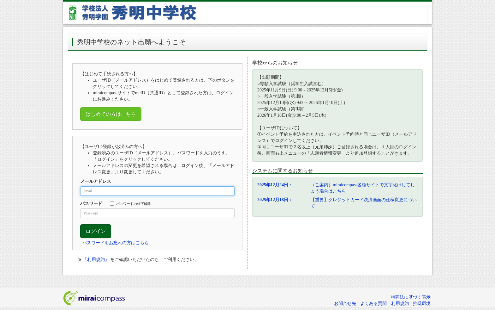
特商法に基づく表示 (411, 297)
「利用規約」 (96, 259)
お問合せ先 (345, 303)
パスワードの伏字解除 (130, 204)
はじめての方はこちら (111, 114)
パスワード (91, 203)
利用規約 (400, 303)
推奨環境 (422, 303)
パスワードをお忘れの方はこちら (115, 242)
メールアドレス (95, 181)
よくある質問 (373, 303)
